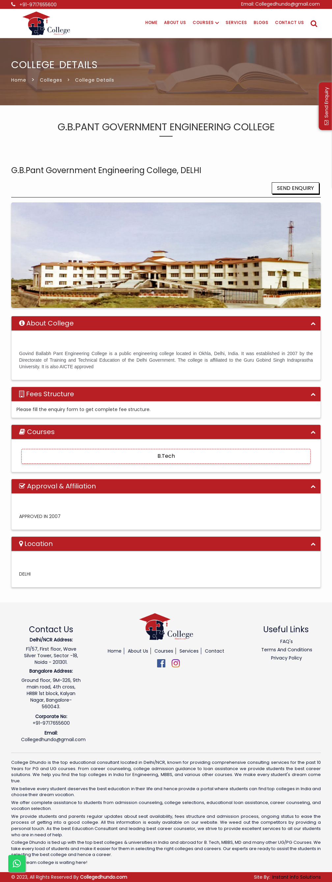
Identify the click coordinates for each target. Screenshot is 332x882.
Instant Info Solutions (296, 877)
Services (236, 22)
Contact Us (289, 22)
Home (151, 22)
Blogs (261, 22)
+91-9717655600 (38, 4)
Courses (206, 22)
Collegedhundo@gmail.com (287, 4)
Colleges (51, 80)
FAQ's (286, 641)
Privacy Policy (286, 658)
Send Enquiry (295, 188)
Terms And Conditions (286, 649)
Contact (214, 651)
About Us (175, 22)
